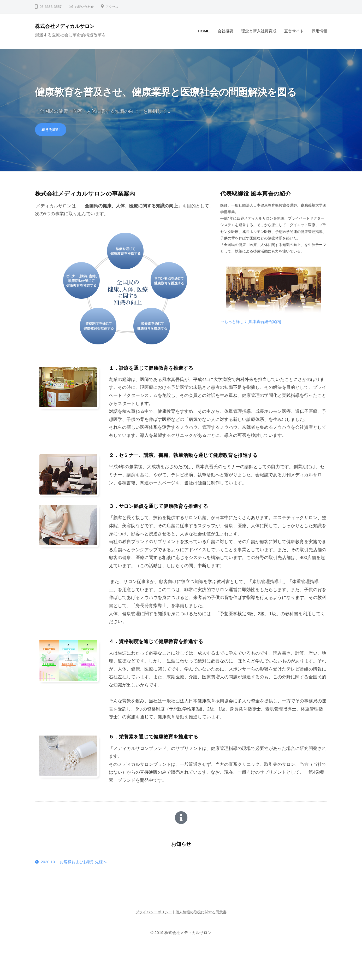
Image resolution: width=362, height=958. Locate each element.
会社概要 (225, 31)
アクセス (116, 7)
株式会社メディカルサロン (70, 26)
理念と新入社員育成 (258, 31)
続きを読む (51, 130)
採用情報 (319, 31)
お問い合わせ (86, 7)
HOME (204, 31)
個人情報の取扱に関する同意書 (202, 914)
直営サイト (294, 31)
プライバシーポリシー (151, 914)
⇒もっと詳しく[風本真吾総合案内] (254, 322)
